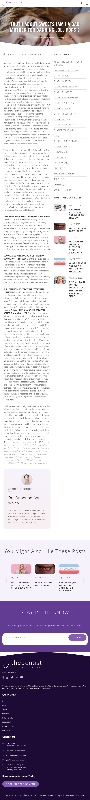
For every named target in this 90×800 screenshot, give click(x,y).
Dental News (61, 108)
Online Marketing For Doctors (71, 795)
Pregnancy (60, 162)
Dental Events (61, 92)
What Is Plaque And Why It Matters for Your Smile (77, 267)
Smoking (58, 168)
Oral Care (59, 157)
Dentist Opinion (62, 130)
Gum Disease (60, 146)
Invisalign (59, 152)
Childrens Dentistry (65, 70)
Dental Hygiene (62, 103)
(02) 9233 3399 (19, 750)
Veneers (58, 184)
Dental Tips (60, 119)
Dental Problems (63, 114)
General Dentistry (64, 141)
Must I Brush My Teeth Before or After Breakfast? (76, 247)
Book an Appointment (20, 784)
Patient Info (6, 722)
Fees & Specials (8, 726)
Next (83, 580)
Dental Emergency (64, 86)
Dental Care (60, 81)
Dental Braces (62, 75)
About (4, 705)
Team (4, 709)
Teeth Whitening (63, 173)
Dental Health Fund (65, 97)
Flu (56, 135)
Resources (6, 730)
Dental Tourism (62, 124)
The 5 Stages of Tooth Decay (77, 229)
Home (19, 38)
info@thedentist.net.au (15, 760)
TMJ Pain (58, 179)
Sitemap (43, 795)
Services (5, 714)
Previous (6, 580)
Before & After (7, 718)
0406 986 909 (20, 755)
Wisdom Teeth (61, 190)
